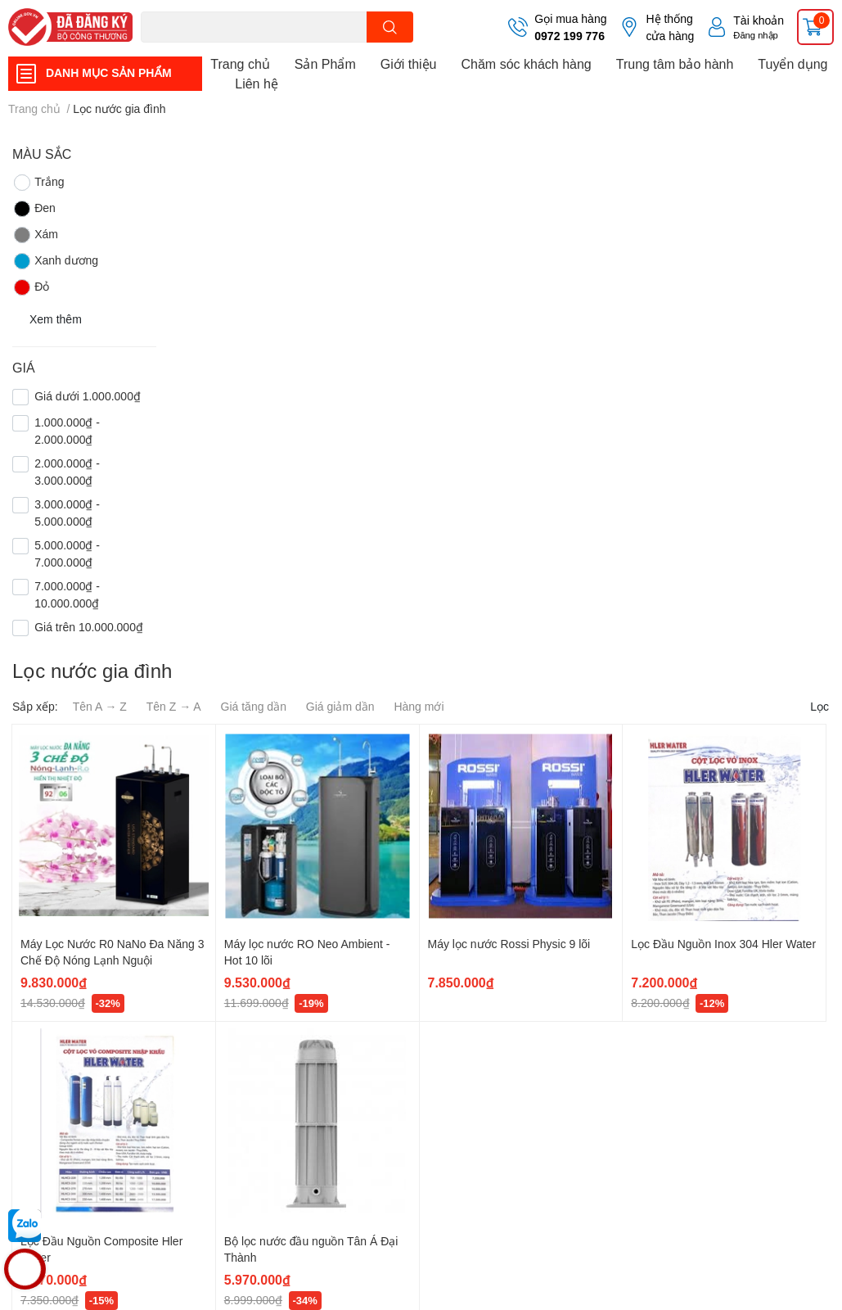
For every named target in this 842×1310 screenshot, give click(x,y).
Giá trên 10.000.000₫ (88, 627)
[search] (390, 27)
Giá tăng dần (253, 706)
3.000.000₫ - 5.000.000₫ (67, 512)
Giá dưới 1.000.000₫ (87, 396)
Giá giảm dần (340, 706)
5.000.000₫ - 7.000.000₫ (67, 553)
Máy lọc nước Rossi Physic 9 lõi (509, 944)
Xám (35, 235)
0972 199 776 (569, 36)
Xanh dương (55, 261)
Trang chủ (240, 63)
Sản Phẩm (325, 63)
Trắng (38, 182)
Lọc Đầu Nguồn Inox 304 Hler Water (723, 944)
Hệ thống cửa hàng (670, 27)
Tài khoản (758, 20)
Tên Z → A (173, 706)
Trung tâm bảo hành (675, 63)
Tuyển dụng (792, 63)
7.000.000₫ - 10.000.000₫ (67, 594)
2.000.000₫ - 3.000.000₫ (67, 471)
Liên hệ (256, 83)
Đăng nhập (755, 34)
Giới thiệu (408, 63)
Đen (34, 209)
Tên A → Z (100, 706)
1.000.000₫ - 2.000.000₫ (67, 430)
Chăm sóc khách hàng (527, 63)
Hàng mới (419, 706)
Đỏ (30, 287)
